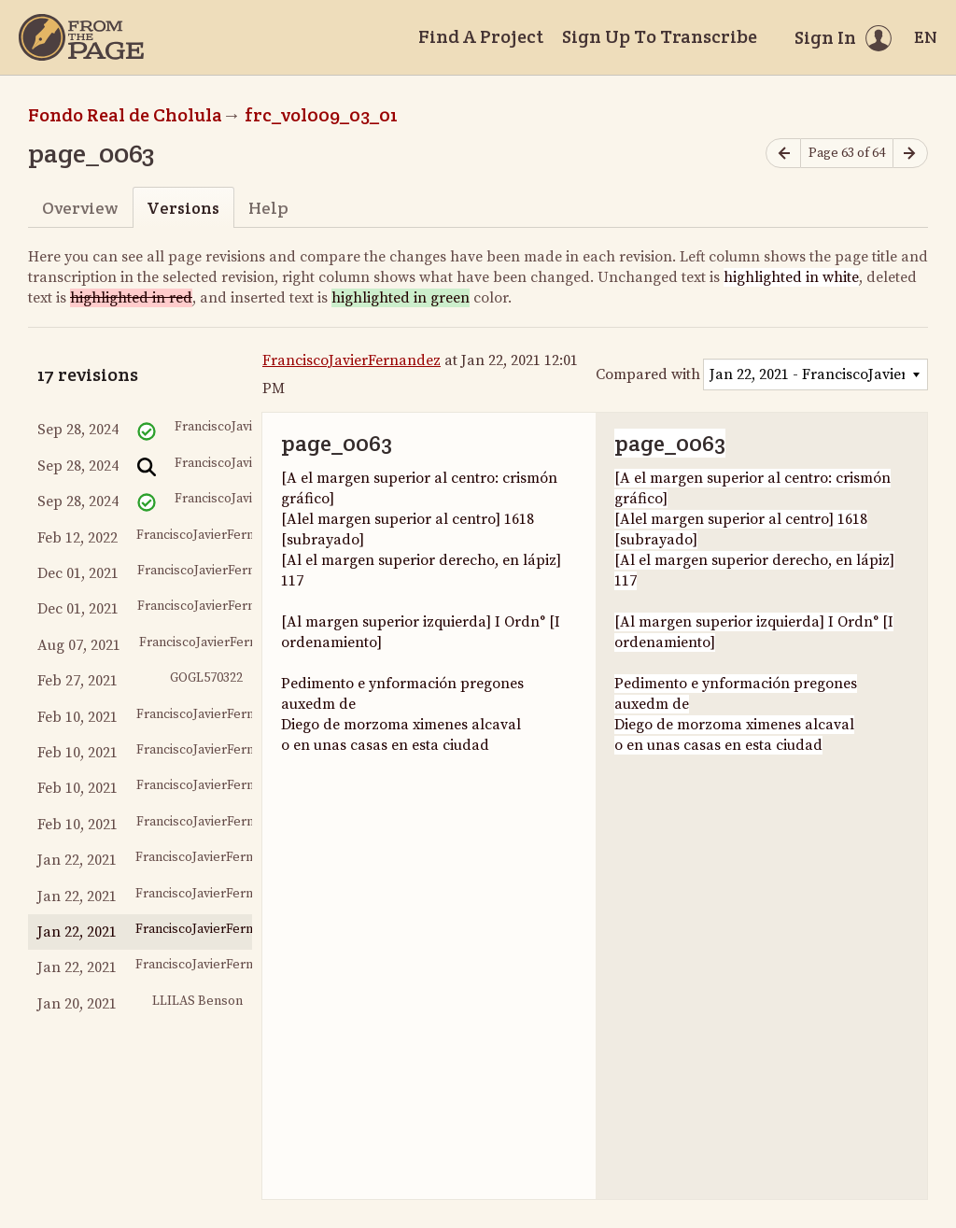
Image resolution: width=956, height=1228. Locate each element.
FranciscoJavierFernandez (351, 360)
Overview (80, 208)
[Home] (81, 37)
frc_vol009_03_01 (321, 115)
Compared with (648, 374)
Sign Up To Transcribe (659, 36)
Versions (183, 208)
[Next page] (910, 153)
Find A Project (480, 36)
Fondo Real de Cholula (125, 115)
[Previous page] (783, 153)
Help (268, 208)
